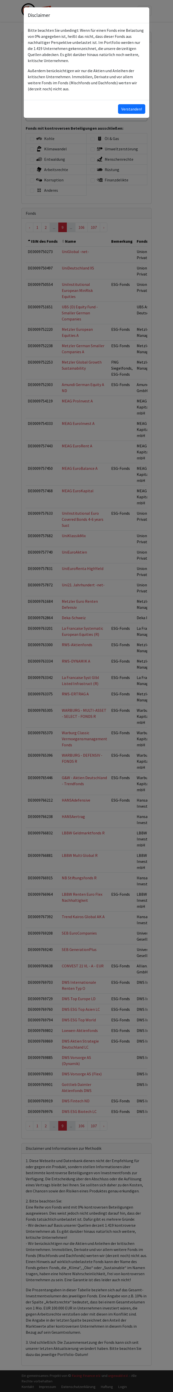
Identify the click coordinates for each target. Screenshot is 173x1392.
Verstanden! (131, 109)
